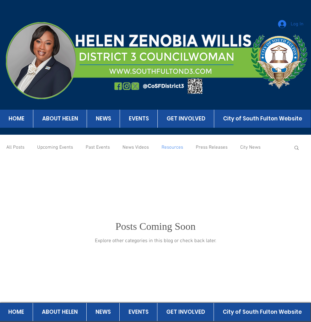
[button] (297, 148)
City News (250, 147)
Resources (172, 147)
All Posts (15, 147)
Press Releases (212, 147)
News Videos (135, 147)
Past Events (98, 147)
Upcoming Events (55, 147)
